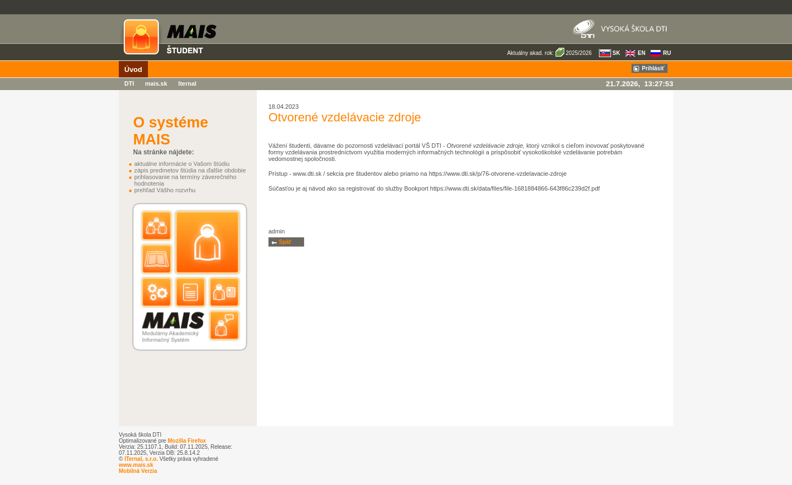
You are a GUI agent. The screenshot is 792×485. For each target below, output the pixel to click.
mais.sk (156, 83)
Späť (285, 242)
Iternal (187, 83)
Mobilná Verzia (138, 471)
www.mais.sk (136, 465)
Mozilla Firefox (187, 441)
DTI (129, 83)
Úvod (133, 69)
